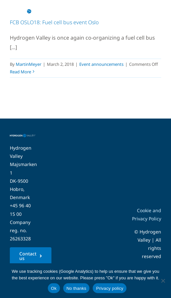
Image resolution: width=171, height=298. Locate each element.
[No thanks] (163, 280)
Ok (54, 288)
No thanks (76, 288)
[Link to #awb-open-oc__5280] (152, 11)
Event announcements (101, 64)
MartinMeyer (28, 64)
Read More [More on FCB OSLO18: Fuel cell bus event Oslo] (20, 72)
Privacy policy (109, 288)
